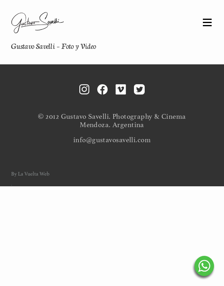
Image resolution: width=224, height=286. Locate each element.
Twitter (139, 89)
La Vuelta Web (33, 174)
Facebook (102, 89)
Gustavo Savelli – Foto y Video (53, 45)
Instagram (84, 89)
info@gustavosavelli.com (112, 140)
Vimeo (121, 89)
